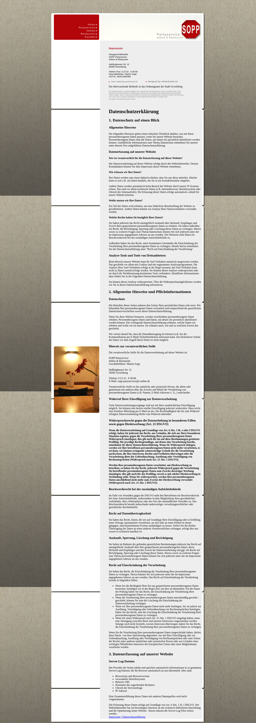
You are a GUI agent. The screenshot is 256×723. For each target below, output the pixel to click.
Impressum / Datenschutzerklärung (127, 716)
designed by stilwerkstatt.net (163, 81)
